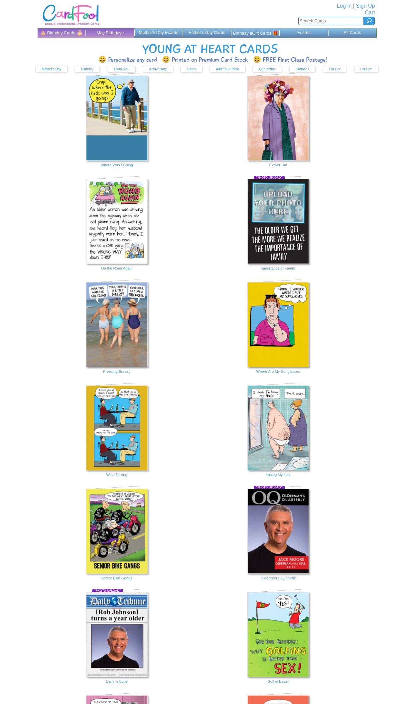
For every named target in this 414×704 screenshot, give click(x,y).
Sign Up (365, 6)
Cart (370, 12)
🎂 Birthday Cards (62, 32)
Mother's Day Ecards (158, 32)
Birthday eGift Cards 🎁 (255, 33)
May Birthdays (110, 32)
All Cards (352, 32)
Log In (344, 6)
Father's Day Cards (207, 32)
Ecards (304, 32)
